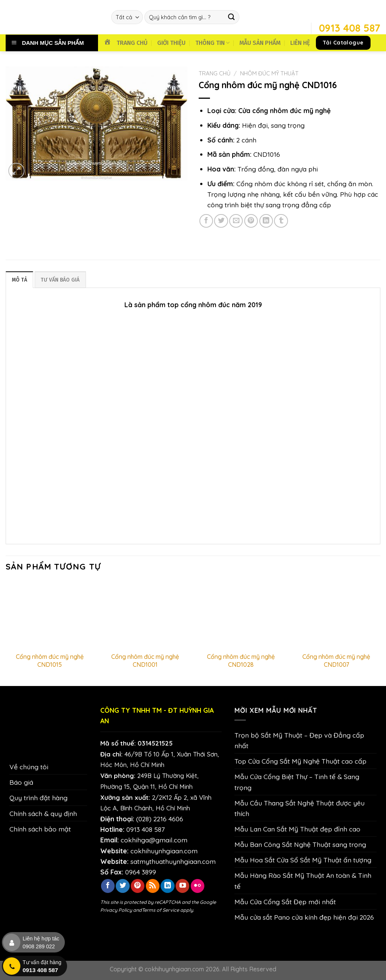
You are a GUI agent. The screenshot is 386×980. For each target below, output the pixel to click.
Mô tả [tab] (20, 280)
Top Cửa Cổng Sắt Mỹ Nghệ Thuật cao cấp (300, 761)
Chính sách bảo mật (40, 829)
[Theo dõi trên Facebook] (108, 886)
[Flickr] (197, 886)
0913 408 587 (145, 829)
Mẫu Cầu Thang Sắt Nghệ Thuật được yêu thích (299, 808)
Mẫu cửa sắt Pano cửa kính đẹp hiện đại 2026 (304, 917)
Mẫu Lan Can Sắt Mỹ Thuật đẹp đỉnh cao (297, 829)
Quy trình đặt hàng (38, 798)
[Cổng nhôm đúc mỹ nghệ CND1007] (336, 615)
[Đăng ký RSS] (152, 886)
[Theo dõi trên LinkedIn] (167, 886)
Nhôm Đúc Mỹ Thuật (269, 73)
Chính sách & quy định (43, 813)
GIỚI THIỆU (171, 42)
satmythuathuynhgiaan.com (173, 861)
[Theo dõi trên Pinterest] (137, 886)
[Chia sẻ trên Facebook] (206, 221)
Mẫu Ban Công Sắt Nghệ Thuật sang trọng (300, 845)
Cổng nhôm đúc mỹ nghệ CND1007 (336, 661)
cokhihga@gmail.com (154, 840)
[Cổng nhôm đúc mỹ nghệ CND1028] (241, 615)
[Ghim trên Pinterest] (251, 221)
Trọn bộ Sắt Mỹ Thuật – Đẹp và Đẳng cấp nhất (299, 740)
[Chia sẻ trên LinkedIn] (266, 221)
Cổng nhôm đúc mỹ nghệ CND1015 (50, 661)
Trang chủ (215, 73)
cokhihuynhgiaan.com (164, 851)
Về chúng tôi (28, 767)
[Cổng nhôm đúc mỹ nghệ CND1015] (50, 615)
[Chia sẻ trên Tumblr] (281, 221)
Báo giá (21, 782)
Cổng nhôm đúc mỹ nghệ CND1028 (241, 661)
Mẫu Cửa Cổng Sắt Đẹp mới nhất (285, 901)
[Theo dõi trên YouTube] (182, 886)
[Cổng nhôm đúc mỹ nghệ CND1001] (145, 615)
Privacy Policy (116, 910)
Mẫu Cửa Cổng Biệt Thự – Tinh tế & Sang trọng (296, 782)
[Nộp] (231, 17)
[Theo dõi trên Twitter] (122, 886)
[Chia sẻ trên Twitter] (221, 221)
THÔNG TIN (212, 42)
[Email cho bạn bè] (236, 221)
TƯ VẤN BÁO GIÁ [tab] (62, 280)
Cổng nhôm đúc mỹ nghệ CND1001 (145, 661)
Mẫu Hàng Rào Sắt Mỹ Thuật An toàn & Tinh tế (302, 880)
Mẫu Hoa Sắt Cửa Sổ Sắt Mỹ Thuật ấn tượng (302, 860)
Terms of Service (160, 910)
